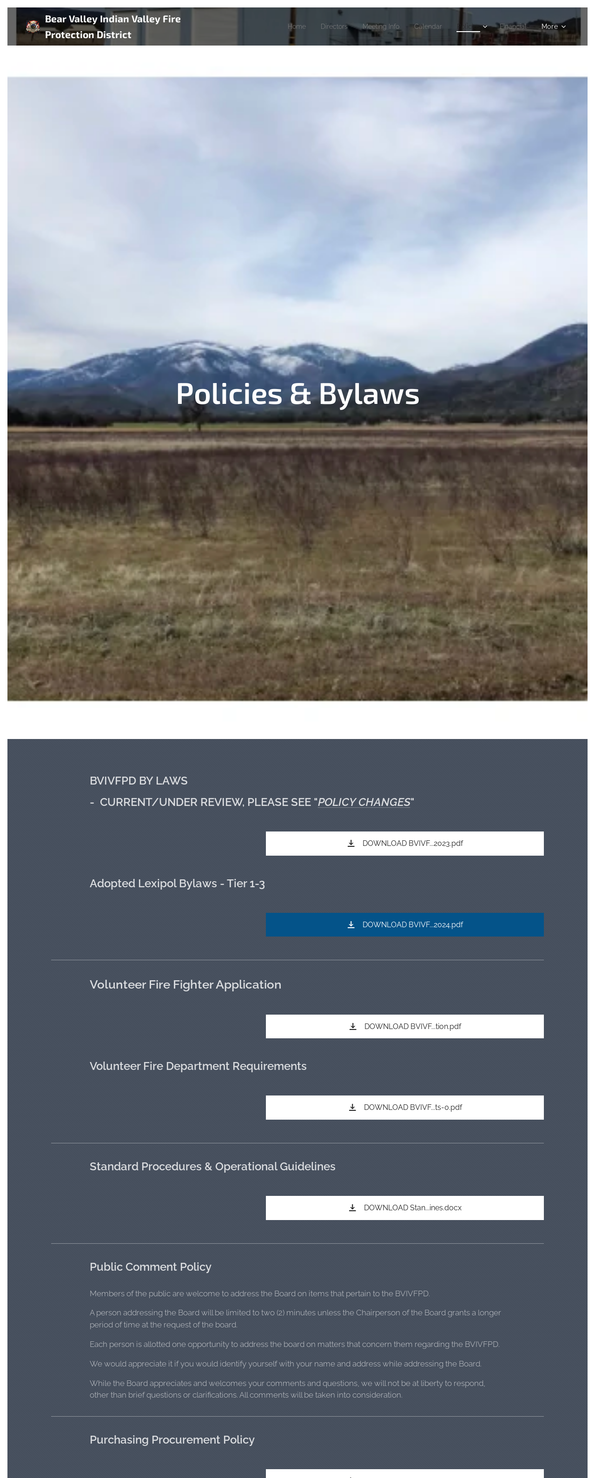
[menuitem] (279, 26)
